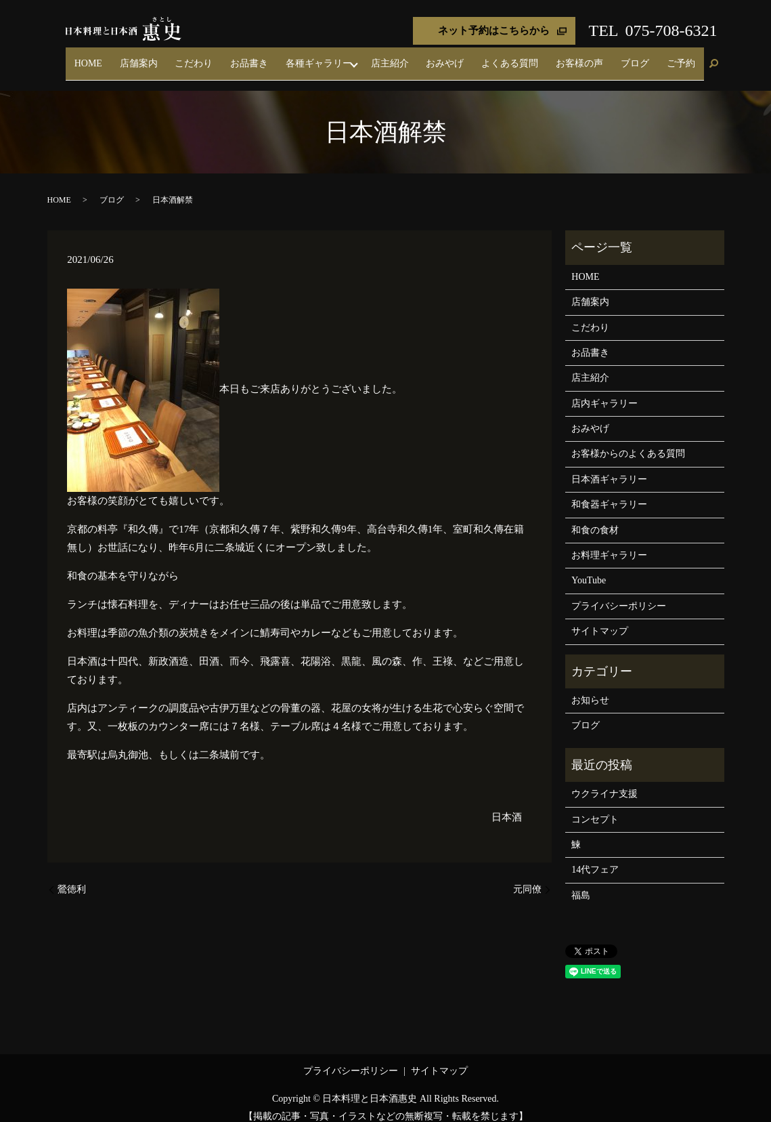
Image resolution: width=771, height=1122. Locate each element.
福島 (580, 883)
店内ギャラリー (604, 391)
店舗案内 (240, 57)
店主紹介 (454, 57)
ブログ (652, 57)
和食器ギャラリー (609, 493)
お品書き (328, 57)
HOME (202, 57)
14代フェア (595, 858)
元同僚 (527, 878)
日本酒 (506, 804)
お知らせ (590, 688)
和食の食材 (595, 518)
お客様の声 (609, 57)
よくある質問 (551, 57)
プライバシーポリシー (618, 594)
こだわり (284, 57)
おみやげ (498, 57)
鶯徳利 (72, 878)
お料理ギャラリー (609, 543)
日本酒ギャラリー (609, 467)
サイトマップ (599, 620)
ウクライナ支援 (604, 782)
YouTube (588, 569)
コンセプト (595, 807)
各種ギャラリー (385, 57)
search (714, 58)
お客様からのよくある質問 (628, 442)
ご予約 (686, 57)
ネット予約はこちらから (494, 30)
